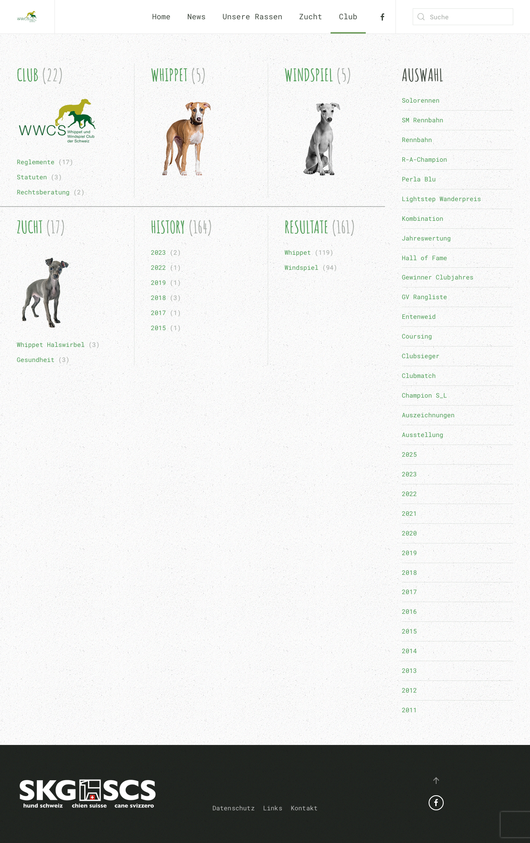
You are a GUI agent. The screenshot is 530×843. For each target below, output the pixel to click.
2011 (409, 710)
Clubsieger (421, 356)
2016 (409, 611)
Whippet (169, 74)
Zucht (30, 227)
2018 (158, 297)
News (196, 16)
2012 (409, 690)
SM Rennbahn (422, 120)
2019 (158, 282)
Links (272, 808)
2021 (409, 513)
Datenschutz (233, 808)
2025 (409, 454)
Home (161, 16)
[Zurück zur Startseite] (27, 17)
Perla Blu (419, 179)
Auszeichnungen (428, 415)
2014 (409, 650)
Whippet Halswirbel (51, 344)
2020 (409, 533)
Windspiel (308, 74)
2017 (158, 312)
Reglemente (35, 162)
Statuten (32, 177)
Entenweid (419, 316)
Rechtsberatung (43, 192)
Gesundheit (35, 359)
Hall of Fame (424, 257)
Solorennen (421, 100)
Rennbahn (417, 139)
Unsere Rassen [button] (252, 16)
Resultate (306, 227)
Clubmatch (419, 375)
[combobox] (463, 16)
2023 (158, 252)
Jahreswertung (426, 238)
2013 (409, 670)
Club (28, 74)
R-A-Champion (424, 159)
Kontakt (304, 808)
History (168, 227)
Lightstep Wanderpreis (441, 198)
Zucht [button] (310, 16)
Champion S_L (424, 395)
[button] (436, 780)
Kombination (422, 218)
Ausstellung (422, 434)
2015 (158, 327)
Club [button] (348, 16)
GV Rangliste (424, 296)
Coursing (417, 336)
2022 (158, 267)
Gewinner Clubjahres (437, 277)
